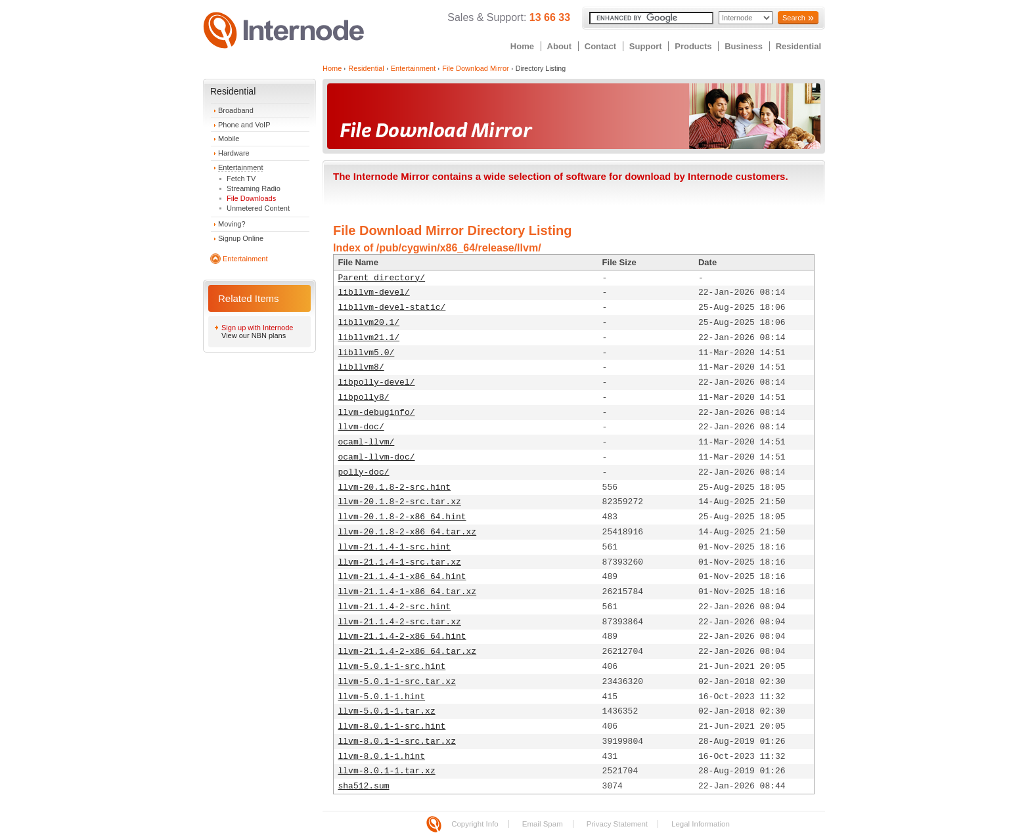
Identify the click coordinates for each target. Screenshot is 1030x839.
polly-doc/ (364, 472)
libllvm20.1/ (369, 323)
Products (693, 46)
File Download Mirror (475, 68)
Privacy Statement (617, 824)
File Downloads (251, 198)
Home (522, 46)
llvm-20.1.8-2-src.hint (394, 487)
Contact (600, 46)
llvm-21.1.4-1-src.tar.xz (399, 562)
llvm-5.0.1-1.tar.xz (387, 711)
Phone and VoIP (244, 125)
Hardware (234, 153)
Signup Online (240, 238)
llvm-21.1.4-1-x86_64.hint (402, 577)
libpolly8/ (364, 397)
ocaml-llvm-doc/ (376, 457)
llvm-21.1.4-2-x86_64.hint (402, 636)
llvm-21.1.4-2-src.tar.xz (399, 622)
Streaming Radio (253, 188)
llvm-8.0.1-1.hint (382, 757)
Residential (798, 46)
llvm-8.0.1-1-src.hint (392, 726)
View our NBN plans (253, 335)
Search (793, 18)
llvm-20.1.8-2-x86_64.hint (402, 517)
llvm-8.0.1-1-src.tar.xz (397, 741)
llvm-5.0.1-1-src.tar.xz (397, 682)
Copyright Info (475, 824)
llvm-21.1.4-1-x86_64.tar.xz (407, 592)
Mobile (228, 138)
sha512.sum (364, 786)
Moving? (232, 224)
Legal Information (700, 824)
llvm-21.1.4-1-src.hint (394, 547)
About (559, 46)
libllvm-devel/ (374, 292)
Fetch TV (241, 179)
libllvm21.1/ (369, 338)
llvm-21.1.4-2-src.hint (394, 607)
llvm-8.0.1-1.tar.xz (387, 771)
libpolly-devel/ (376, 382)
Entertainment (240, 167)
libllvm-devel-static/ (392, 307)
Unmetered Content (258, 208)
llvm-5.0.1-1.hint (382, 697)
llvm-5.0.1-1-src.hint (392, 667)
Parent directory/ (382, 278)
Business (744, 46)
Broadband (236, 110)
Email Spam (542, 824)
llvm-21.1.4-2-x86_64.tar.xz (407, 651)
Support (645, 46)
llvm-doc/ (361, 427)
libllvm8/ (361, 367)
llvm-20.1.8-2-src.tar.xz (399, 502)
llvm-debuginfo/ (376, 413)
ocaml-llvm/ (366, 442)
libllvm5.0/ (366, 353)
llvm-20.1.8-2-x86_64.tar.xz (407, 532)
